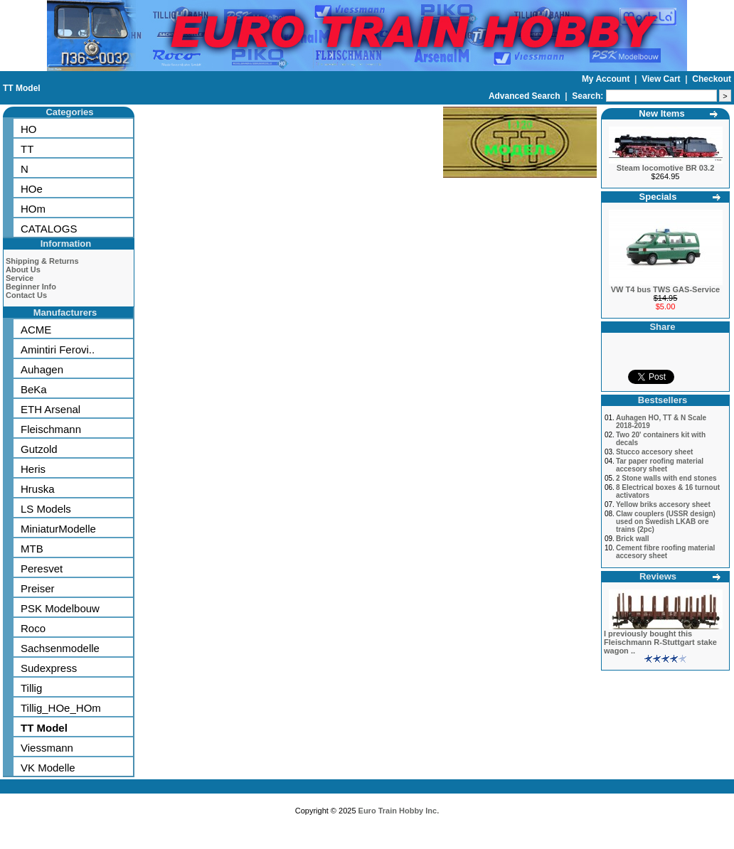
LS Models (46, 509)
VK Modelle (48, 768)
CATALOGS (49, 229)
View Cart (662, 79)
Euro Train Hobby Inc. (399, 810)
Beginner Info (31, 286)
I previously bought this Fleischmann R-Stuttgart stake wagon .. (660, 642)
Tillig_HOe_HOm (61, 708)
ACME (36, 330)
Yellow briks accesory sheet (663, 504)
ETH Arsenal (50, 409)
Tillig (31, 688)
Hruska (38, 489)
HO (29, 129)
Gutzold (39, 449)
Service (19, 278)
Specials (658, 196)
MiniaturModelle (58, 529)
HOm (33, 209)
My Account (607, 79)
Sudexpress (49, 668)
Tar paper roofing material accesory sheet (659, 465)
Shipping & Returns (42, 261)
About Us (23, 269)
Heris (33, 469)
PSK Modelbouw (60, 608)
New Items (661, 113)
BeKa (34, 389)
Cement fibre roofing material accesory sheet (665, 552)
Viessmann (47, 748)
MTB (32, 549)
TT (27, 149)
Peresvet (42, 568)
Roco (33, 628)
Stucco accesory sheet (654, 452)
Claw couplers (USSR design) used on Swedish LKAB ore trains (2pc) (666, 521)
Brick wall (632, 539)
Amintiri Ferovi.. (58, 349)
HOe (32, 189)
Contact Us (26, 295)
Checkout (711, 79)
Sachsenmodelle (60, 648)
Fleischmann (51, 429)
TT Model (22, 88)
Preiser (38, 588)
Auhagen (42, 369)
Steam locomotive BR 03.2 (666, 168)
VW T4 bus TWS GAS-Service (665, 289)
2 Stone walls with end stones (666, 478)
